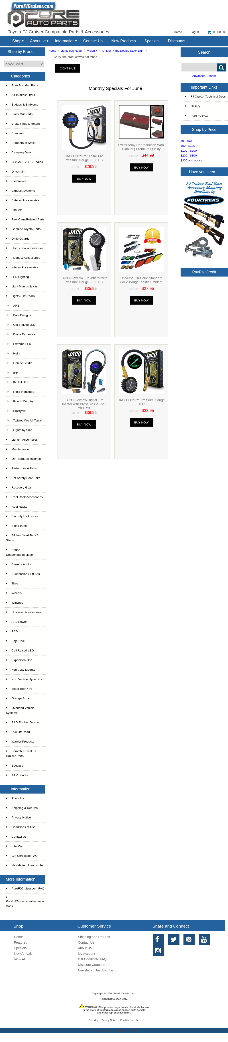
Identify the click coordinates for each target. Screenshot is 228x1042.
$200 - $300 (189, 155)
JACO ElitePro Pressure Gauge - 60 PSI (141, 402)
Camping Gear (18, 152)
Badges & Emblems (22, 104)
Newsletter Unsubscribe (25, 865)
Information (65, 41)
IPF (12, 372)
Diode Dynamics (20, 334)
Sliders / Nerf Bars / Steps (22, 538)
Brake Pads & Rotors (23, 123)
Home (178, 32)
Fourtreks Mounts (20, 669)
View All (20, 959)
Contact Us (93, 41)
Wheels (14, 593)
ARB (13, 305)
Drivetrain (15, 171)
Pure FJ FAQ (196, 115)
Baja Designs (18, 315)
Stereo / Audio (18, 564)
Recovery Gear (19, 487)
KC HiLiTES (17, 382)
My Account (86, 953)
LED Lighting (17, 277)
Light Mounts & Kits (22, 286)
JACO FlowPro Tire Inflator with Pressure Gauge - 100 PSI (84, 280)
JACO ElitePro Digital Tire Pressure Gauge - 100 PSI (84, 158)
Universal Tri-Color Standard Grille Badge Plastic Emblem (141, 280)
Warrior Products (20, 741)
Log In (195, 32)
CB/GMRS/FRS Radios (24, 162)
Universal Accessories (23, 612)
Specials (152, 41)
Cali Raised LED (20, 324)
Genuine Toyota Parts (23, 229)
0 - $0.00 (216, 32)
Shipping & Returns (22, 808)
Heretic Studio (19, 363)
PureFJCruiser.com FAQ (25, 888)
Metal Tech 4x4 (19, 688)
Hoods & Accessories (23, 257)
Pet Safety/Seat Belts (23, 478)
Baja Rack (15, 641)
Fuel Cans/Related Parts (25, 219)
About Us (38, 41)
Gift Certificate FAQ (22, 855)
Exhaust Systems (20, 190)
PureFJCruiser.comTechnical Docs (25, 902)
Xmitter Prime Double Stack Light (123, 50)
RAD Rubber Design (22, 722)
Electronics (16, 181)
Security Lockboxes (22, 516)
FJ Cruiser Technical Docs (205, 96)
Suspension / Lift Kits (23, 574)
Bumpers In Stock (20, 142)
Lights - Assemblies (22, 439)
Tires (12, 583)
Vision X (92, 50)
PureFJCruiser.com (124, 993)
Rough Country (20, 401)
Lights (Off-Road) (72, 50)
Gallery (192, 106)
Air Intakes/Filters (20, 95)
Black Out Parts (19, 114)
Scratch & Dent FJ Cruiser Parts (21, 753)
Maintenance (17, 449)
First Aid (14, 210)
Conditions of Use (20, 827)
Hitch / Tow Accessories (24, 248)
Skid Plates (16, 525)
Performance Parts (21, 468)
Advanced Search (204, 75)
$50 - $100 (188, 145)
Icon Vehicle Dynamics (24, 679)
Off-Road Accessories (23, 458)
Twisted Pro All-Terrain (24, 420)
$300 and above (191, 160)
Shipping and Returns (94, 937)
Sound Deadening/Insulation (20, 552)
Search (204, 52)
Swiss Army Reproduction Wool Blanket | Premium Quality (141, 147)
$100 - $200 (189, 150)
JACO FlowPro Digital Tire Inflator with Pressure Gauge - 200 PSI (84, 404)
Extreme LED (18, 344)
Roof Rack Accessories (24, 497)
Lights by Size (19, 430)
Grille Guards (17, 238)
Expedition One (19, 660)
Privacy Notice (18, 817)
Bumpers (15, 133)
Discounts (176, 41)
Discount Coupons (91, 965)
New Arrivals (23, 953)
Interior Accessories (22, 267)
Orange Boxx (17, 698)
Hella (13, 353)
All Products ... (18, 775)
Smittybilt (16, 411)
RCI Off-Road (18, 732)
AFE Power (16, 621)
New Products (123, 41)
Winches (14, 602)
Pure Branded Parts (22, 85)
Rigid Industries (20, 391)
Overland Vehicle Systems (20, 710)
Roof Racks (16, 506)
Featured (20, 942)
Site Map (15, 846)
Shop (16, 41)
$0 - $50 (186, 140)
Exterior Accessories (22, 200)
